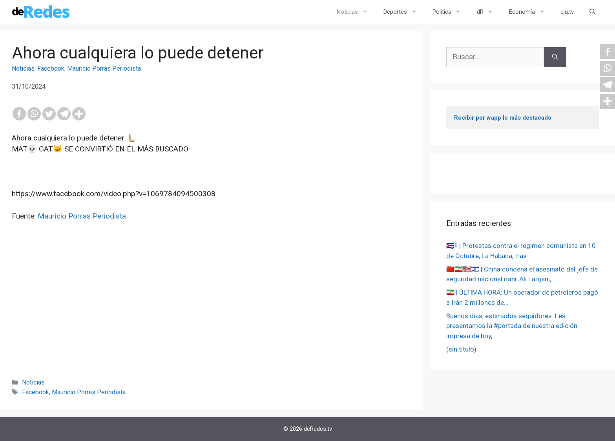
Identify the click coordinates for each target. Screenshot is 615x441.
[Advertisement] (211, 310)
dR (489, 12)
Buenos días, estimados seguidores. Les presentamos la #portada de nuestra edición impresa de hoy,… (511, 326)
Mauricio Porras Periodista (104, 68)
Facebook (50, 68)
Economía (531, 12)
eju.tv (567, 11)
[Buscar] (555, 57)
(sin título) (461, 349)
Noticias (356, 12)
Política (451, 12)
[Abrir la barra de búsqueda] (592, 12)
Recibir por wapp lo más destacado (502, 117)
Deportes (404, 12)
